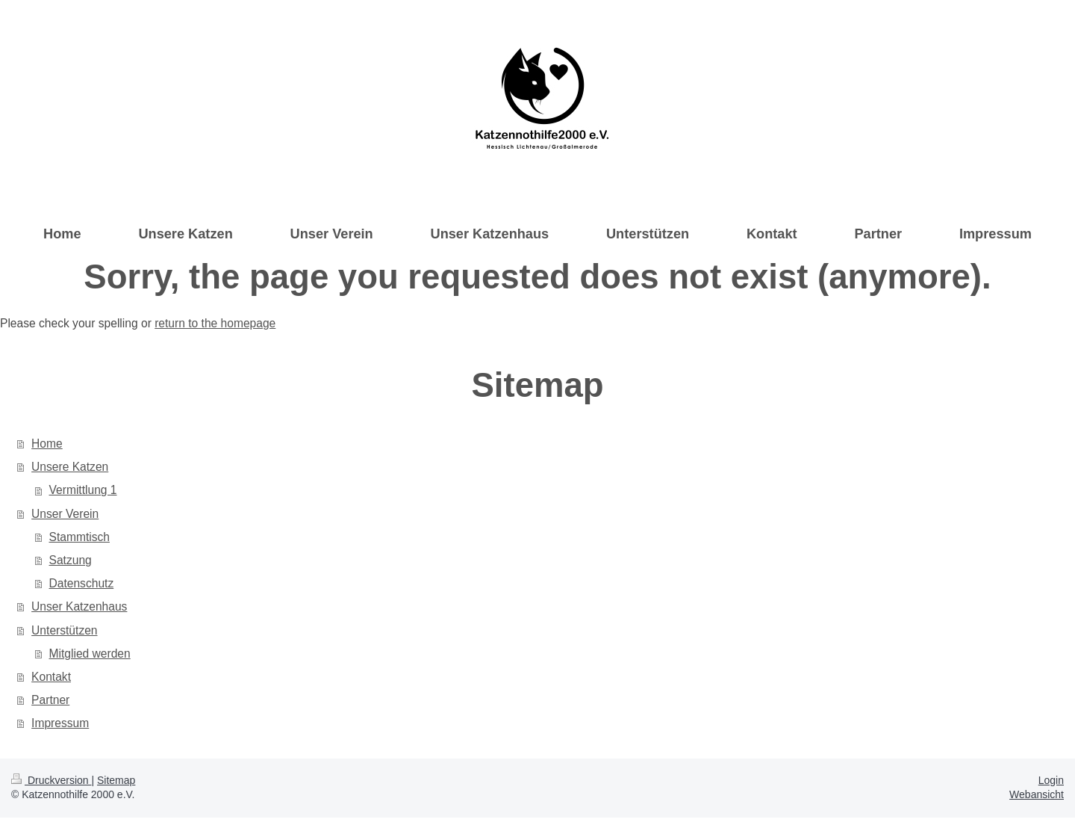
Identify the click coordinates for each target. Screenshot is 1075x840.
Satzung (70, 560)
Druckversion (51, 780)
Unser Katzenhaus (79, 606)
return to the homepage (215, 323)
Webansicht (1036, 794)
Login (1051, 780)
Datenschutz (81, 583)
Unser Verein (65, 513)
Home (47, 443)
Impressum (60, 723)
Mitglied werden (90, 653)
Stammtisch (79, 537)
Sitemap (116, 780)
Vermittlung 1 (83, 490)
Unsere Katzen (69, 466)
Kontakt (51, 676)
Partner (50, 700)
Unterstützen (64, 630)
